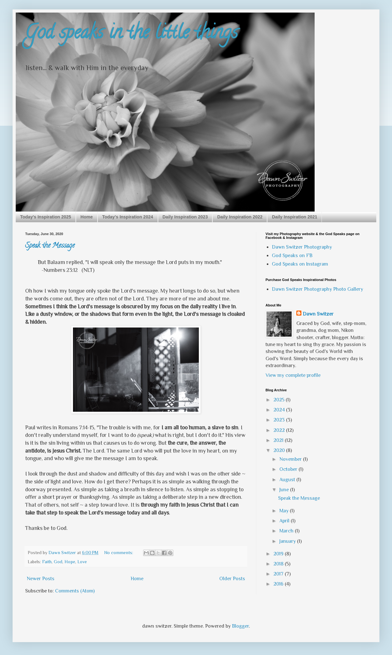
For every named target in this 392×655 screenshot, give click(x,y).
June (284, 490)
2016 (279, 584)
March (287, 531)
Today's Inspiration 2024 (127, 216)
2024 (279, 410)
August (287, 479)
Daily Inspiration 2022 (239, 216)
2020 (279, 450)
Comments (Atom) (75, 591)
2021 (279, 440)
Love (82, 561)
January (288, 541)
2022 (279, 430)
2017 (279, 574)
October (289, 469)
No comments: (119, 552)
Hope (69, 561)
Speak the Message (50, 246)
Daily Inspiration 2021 (294, 216)
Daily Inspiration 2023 (185, 216)
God (58, 561)
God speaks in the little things (131, 34)
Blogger (240, 626)
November (291, 459)
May (284, 511)
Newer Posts (40, 578)
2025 (279, 400)
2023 (279, 420)
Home (87, 216)
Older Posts (232, 578)
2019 (279, 554)
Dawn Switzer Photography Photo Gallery (317, 289)
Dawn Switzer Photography (302, 247)
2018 (279, 564)
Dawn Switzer (318, 314)
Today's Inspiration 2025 (45, 216)
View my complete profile (293, 375)
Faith (47, 561)
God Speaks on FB (292, 255)
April (285, 521)
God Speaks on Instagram (300, 264)
